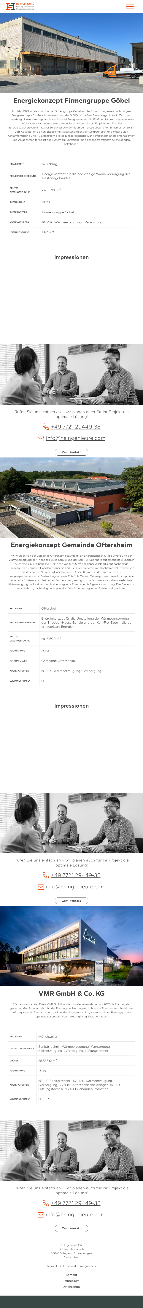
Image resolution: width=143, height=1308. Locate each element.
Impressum (72, 1281)
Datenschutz (72, 1287)
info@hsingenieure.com (71, 437)
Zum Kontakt (71, 452)
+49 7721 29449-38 (72, 426)
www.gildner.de (87, 1266)
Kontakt (71, 1275)
